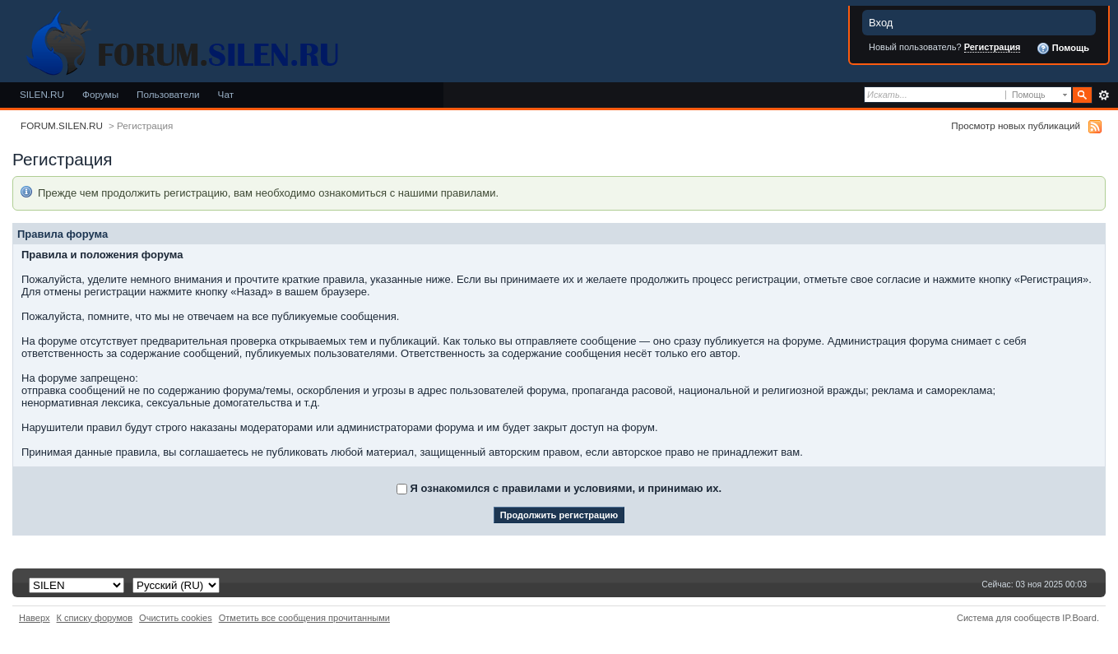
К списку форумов (95, 618)
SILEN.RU (42, 94)
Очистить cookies (175, 618)
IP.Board (1079, 618)
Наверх (34, 618)
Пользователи (168, 94)
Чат (226, 94)
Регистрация (992, 47)
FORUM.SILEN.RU (62, 125)
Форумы (100, 94)
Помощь (1063, 48)
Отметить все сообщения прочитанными (304, 618)
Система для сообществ (1008, 618)
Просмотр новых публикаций (1015, 125)
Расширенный (1103, 95)
